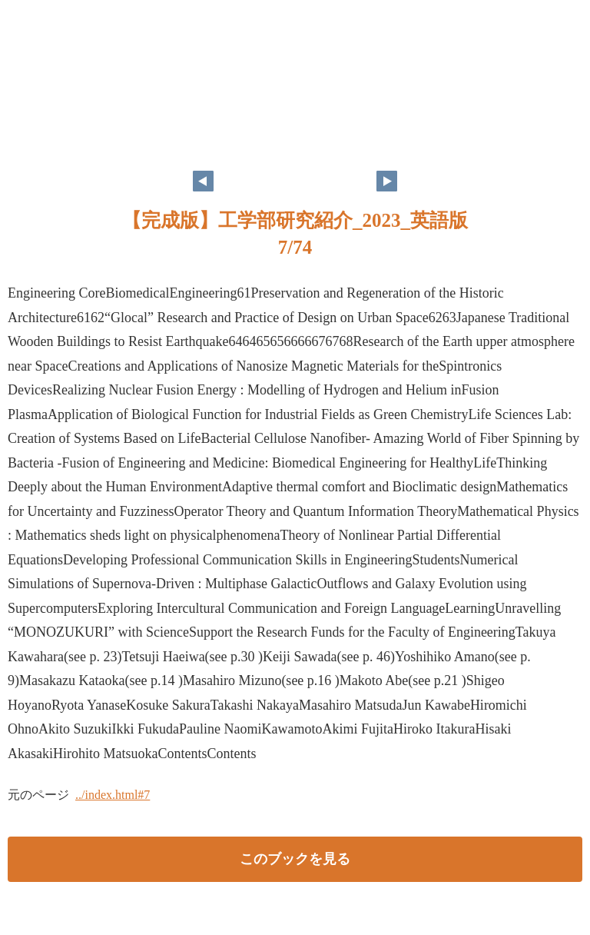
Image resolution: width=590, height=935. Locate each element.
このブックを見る (295, 859)
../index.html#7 (112, 794)
